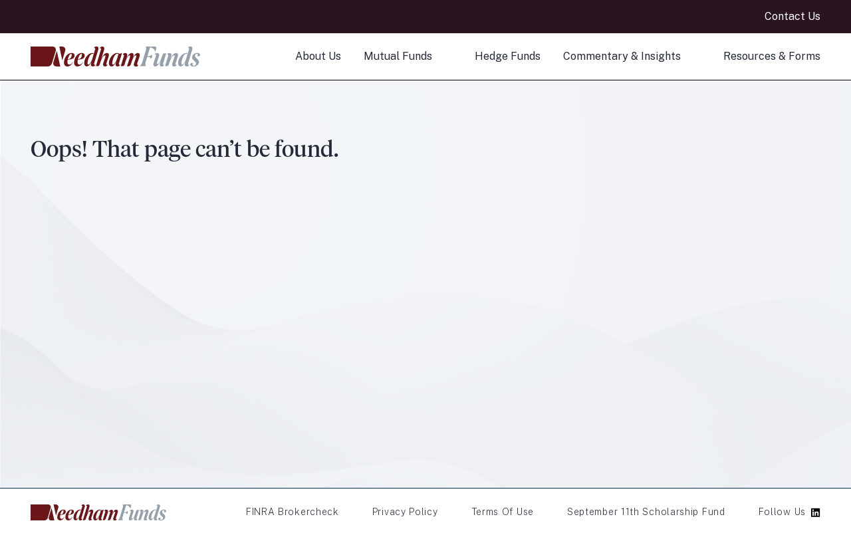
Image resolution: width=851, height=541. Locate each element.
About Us (318, 56)
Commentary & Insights (622, 56)
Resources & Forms (771, 56)
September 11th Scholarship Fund (646, 511)
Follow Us (782, 511)
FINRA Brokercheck (292, 511)
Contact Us (792, 16)
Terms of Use (502, 511)
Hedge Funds (508, 56)
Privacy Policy (405, 511)
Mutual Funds (398, 56)
